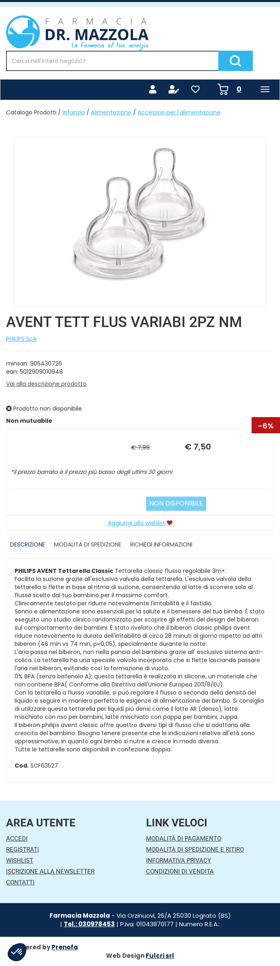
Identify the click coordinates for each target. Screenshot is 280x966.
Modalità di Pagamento (183, 838)
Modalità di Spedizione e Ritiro (195, 849)
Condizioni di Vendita (180, 871)
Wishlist (19, 860)
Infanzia (73, 112)
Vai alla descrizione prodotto (46, 384)
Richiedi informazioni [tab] (161, 544)
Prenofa (65, 947)
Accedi (17, 838)
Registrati (22, 849)
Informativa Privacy (178, 860)
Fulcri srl (160, 955)
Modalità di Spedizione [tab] (87, 544)
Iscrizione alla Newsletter (50, 871)
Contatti (20, 882)
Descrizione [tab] (27, 544)
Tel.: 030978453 (89, 924)
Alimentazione (111, 112)
